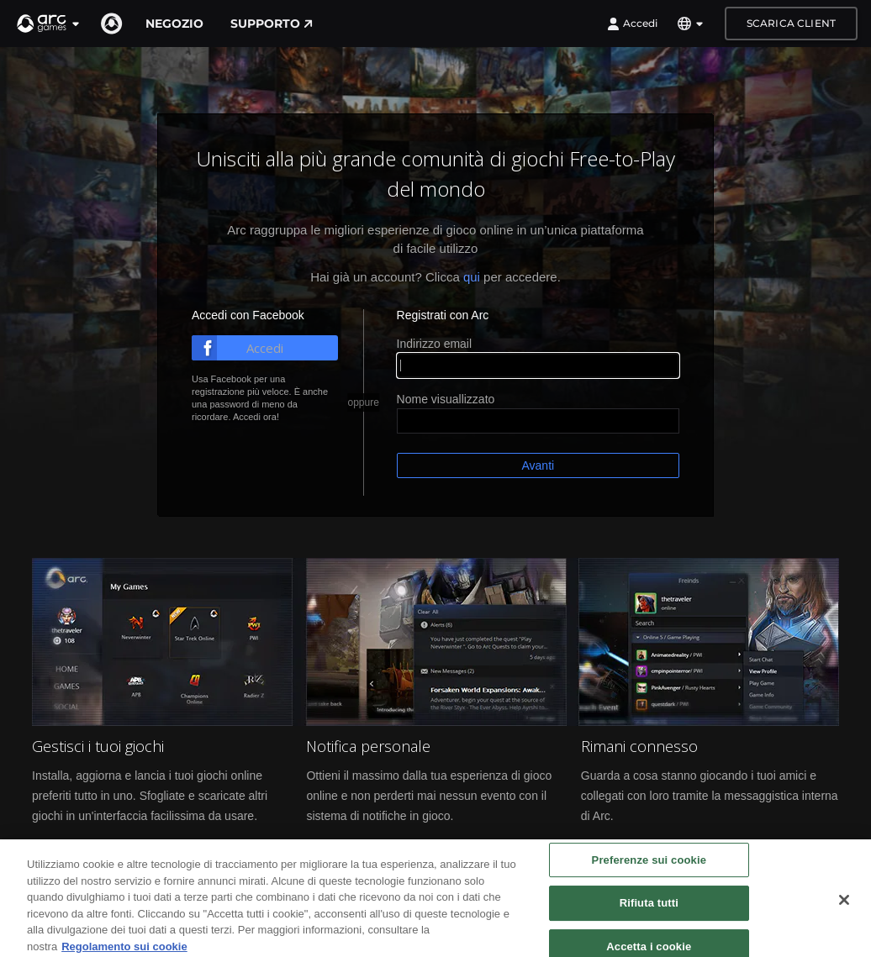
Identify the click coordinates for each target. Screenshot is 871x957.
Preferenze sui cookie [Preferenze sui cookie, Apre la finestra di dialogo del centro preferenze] (649, 867)
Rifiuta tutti (649, 911)
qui (471, 277)
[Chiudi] (844, 907)
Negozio (174, 23)
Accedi (632, 23)
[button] (48, 23)
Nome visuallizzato (446, 399)
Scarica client (791, 23)
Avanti (537, 465)
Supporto (271, 23)
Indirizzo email (434, 343)
